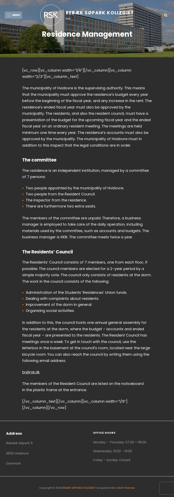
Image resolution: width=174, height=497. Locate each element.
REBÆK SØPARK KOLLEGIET (100, 13)
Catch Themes (125, 488)
